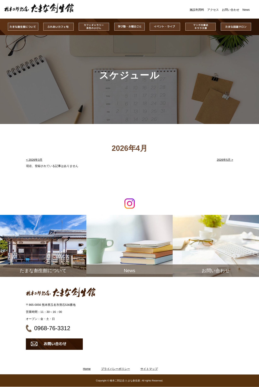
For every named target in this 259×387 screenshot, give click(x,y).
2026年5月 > (225, 159)
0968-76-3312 (52, 328)
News (246, 9)
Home (87, 368)
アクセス (213, 9)
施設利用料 (197, 9)
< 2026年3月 (34, 159)
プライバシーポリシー (115, 368)
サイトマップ (149, 368)
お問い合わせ (230, 9)
